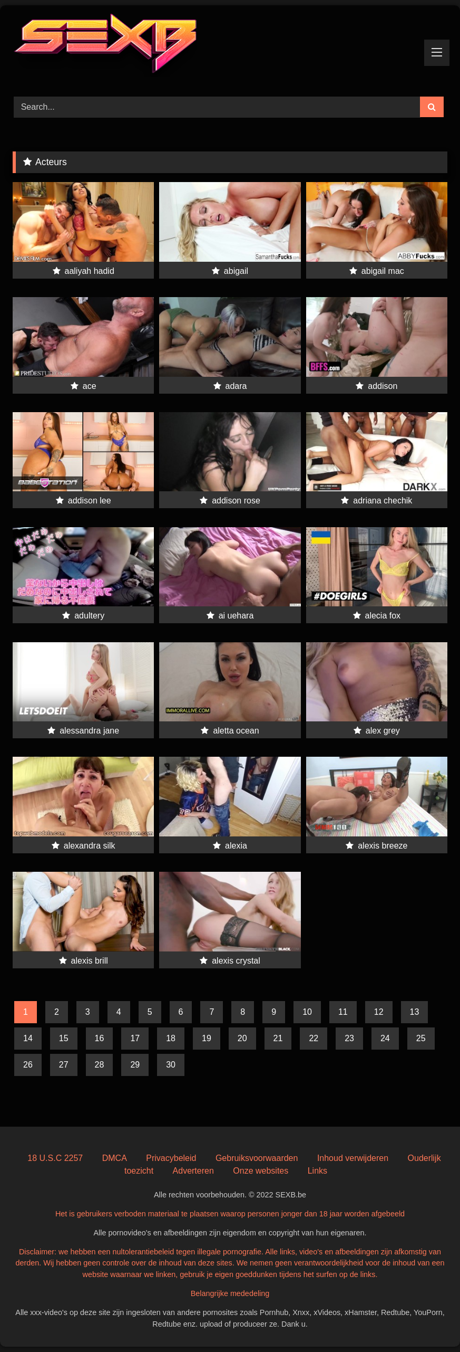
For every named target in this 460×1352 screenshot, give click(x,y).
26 (28, 1064)
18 (170, 1038)
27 (63, 1064)
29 (135, 1064)
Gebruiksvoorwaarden (257, 1158)
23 (349, 1038)
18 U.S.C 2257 (55, 1158)
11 (343, 1011)
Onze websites (260, 1170)
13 (414, 1011)
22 (313, 1038)
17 (135, 1038)
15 (63, 1038)
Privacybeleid (171, 1158)
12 (379, 1011)
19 (206, 1038)
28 (99, 1064)
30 (170, 1064)
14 (28, 1038)
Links (317, 1170)
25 (421, 1038)
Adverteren (193, 1170)
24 (385, 1038)
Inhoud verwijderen (352, 1158)
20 (242, 1038)
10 (307, 1011)
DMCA (114, 1158)
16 (99, 1038)
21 (278, 1038)
